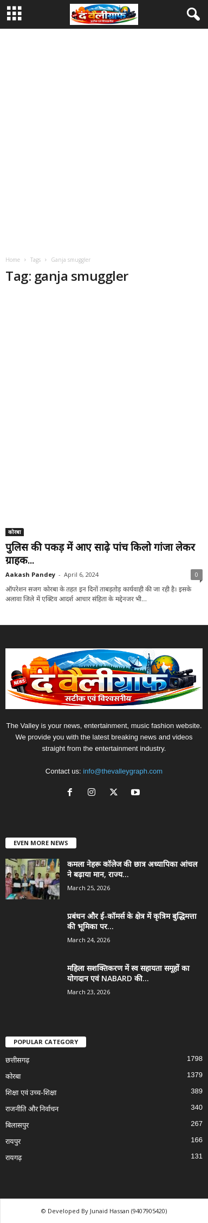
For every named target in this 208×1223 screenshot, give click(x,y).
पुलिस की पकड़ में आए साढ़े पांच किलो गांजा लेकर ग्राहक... (100, 553)
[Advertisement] (104, 138)
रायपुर (13, 1141)
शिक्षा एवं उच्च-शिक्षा (30, 1093)
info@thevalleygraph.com (122, 771)
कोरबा (14, 532)
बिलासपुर (17, 1125)
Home (12, 259)
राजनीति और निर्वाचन (31, 1109)
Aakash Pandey (30, 574)
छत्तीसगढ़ (17, 1060)
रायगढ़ (13, 1158)
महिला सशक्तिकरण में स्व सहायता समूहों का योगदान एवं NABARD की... (128, 973)
